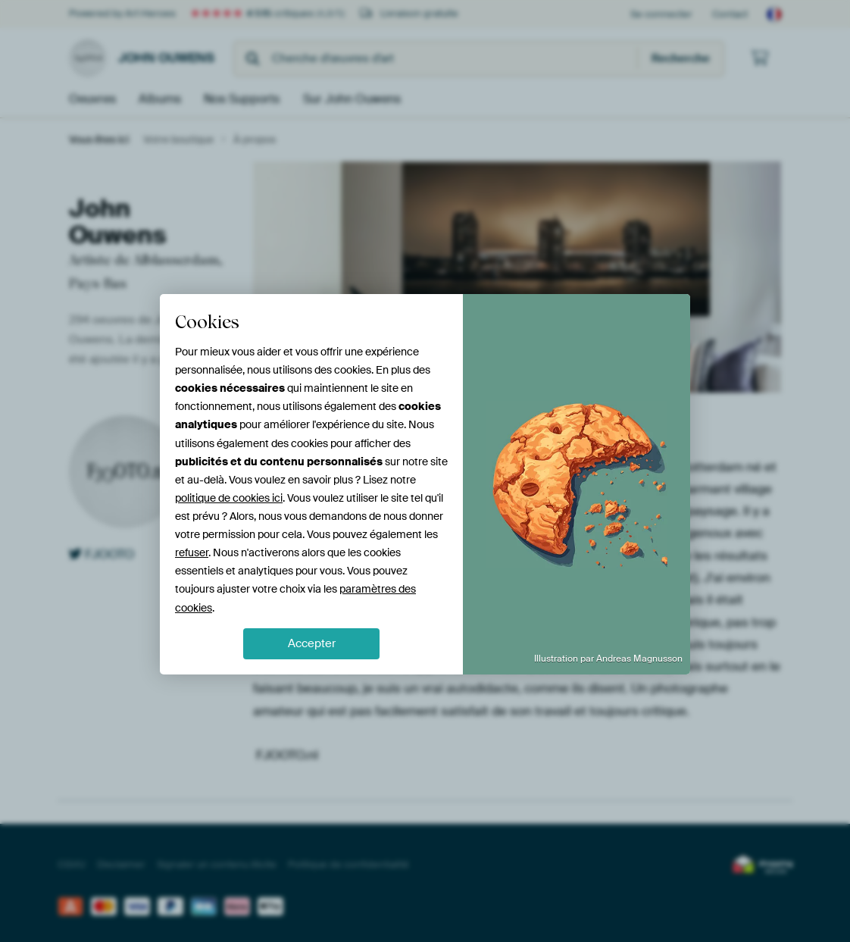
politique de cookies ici (229, 498)
